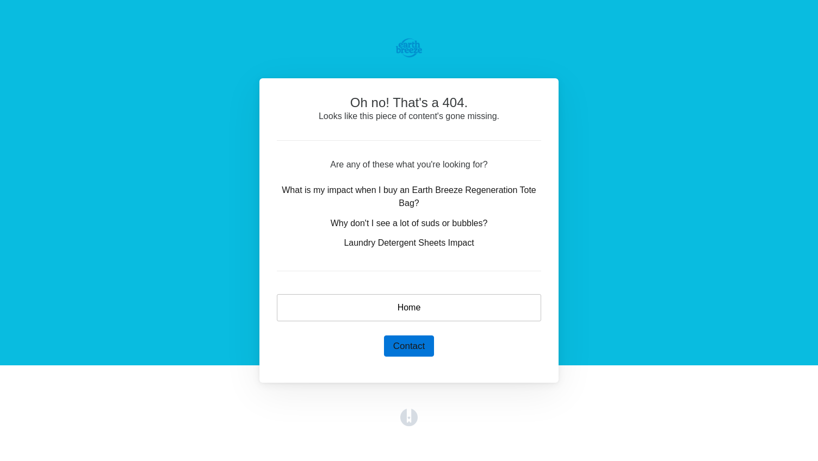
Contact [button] (409, 346)
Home (409, 307)
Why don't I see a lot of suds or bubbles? (409, 223)
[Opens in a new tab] (409, 416)
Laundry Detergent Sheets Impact (409, 242)
